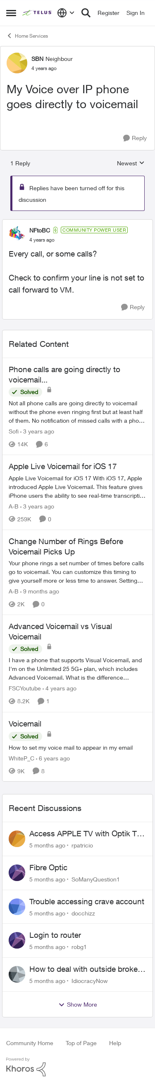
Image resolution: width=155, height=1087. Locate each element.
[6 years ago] (53, 757)
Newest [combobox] (131, 163)
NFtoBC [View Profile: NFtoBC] (39, 230)
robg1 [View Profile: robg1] (79, 946)
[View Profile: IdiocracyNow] (17, 974)
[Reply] (135, 138)
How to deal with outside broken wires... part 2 (85, 969)
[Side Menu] (11, 13)
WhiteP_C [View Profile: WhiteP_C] (21, 757)
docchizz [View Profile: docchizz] (83, 912)
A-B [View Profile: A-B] (14, 506)
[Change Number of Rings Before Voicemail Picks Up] (77, 572)
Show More (77, 1004)
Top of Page (81, 1042)
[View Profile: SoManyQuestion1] (17, 872)
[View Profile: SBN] (17, 63)
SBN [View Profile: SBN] (37, 58)
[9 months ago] (39, 591)
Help (115, 1042)
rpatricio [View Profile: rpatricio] (82, 845)
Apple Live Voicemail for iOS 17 (63, 466)
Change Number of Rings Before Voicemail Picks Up (66, 546)
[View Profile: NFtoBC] (17, 234)
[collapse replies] (77, 223)
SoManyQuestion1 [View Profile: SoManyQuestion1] (96, 879)
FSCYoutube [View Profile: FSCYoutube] (25, 688)
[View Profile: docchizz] (17, 906)
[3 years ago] (37, 431)
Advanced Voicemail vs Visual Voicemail (60, 631)
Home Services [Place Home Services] (27, 35)
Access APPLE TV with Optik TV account (85, 834)
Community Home (29, 1042)
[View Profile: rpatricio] (17, 838)
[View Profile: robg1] (17, 940)
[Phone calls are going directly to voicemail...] (77, 412)
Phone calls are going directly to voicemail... (64, 374)
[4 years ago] (59, 688)
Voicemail (25, 723)
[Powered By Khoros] (77, 1067)
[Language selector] (66, 13)
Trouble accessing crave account (86, 901)
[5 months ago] (47, 845)
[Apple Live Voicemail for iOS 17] (77, 487)
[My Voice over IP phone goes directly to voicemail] (42, 240)
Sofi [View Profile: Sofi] (14, 431)
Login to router (55, 934)
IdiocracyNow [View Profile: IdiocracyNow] (90, 980)
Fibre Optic (48, 867)
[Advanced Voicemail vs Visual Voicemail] (77, 669)
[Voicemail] (77, 747)
